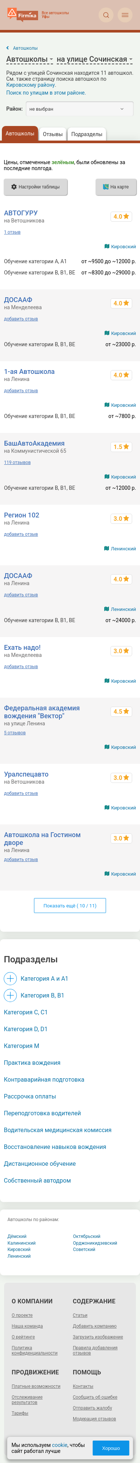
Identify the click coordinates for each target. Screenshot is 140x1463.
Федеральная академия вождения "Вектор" (42, 712)
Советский (84, 1249)
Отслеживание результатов (27, 1400)
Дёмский (17, 1236)
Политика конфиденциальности (34, 1350)
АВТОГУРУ (21, 213)
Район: (14, 109)
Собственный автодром (37, 1180)
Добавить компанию (94, 1326)
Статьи (80, 1315)
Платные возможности (36, 1386)
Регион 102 (22, 515)
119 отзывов (17, 462)
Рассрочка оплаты (30, 1096)
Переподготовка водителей (42, 1113)
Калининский (21, 1243)
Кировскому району (30, 85)
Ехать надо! (22, 647)
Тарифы (20, 1413)
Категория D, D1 (25, 1029)
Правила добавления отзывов (95, 1350)
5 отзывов (15, 732)
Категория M (21, 1045)
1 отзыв (12, 232)
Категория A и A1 (44, 978)
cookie (59, 1445)
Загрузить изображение (98, 1337)
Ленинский (123, 548)
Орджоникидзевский (95, 1243)
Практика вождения (32, 1062)
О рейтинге (23, 1337)
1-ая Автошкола (29, 371)
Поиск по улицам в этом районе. (46, 93)
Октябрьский (87, 1236)
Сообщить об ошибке (95, 1397)
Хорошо (111, 1448)
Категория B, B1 (42, 995)
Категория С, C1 (26, 1012)
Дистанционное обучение (40, 1163)
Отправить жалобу (92, 1408)
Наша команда (27, 1326)
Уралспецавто (26, 774)
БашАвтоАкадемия (34, 443)
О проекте (22, 1315)
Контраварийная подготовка (44, 1079)
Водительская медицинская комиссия (58, 1130)
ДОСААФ (18, 300)
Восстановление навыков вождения (55, 1146)
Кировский (123, 246)
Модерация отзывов (94, 1418)
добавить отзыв (21, 319)
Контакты (83, 1386)
